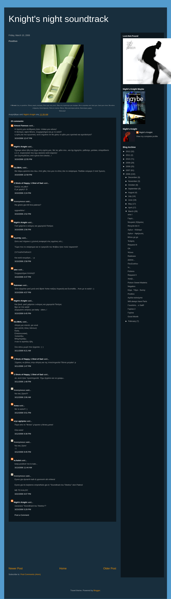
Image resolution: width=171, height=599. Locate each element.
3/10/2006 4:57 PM (23, 292)
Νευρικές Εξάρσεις (136, 222)
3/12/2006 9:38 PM (23, 434)
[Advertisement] (62, 544)
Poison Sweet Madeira (137, 282)
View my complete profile (147, 136)
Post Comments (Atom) (30, 574)
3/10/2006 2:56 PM (23, 229)
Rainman (18, 285)
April (130, 207)
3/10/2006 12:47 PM (23, 138)
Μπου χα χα (133, 237)
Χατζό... (131, 279)
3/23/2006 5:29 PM (23, 509)
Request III (132, 245)
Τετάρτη (131, 241)
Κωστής (17, 238)
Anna (16, 405)
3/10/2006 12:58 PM (23, 175)
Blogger (96, 590)
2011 (128, 155)
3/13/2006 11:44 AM (23, 467)
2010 (128, 159)
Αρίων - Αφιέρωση (135, 233)
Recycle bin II (133, 226)
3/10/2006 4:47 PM (23, 277)
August (131, 192)
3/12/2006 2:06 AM (23, 397)
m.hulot (17, 460)
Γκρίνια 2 (131, 309)
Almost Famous (21, 126)
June (130, 200)
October (132, 185)
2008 (128, 166)
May (130, 204)
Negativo (131, 286)
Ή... (129, 267)
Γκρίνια (131, 313)
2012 (128, 151)
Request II (132, 275)
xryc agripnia (20, 421)
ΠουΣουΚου (133, 264)
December (133, 177)
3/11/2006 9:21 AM (23, 351)
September (133, 189)
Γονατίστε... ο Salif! (136, 305)
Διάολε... (131, 260)
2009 (128, 163)
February (132, 321)
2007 (128, 170)
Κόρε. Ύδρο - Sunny (136, 290)
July (130, 196)
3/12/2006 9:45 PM (23, 452)
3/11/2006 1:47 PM (23, 366)
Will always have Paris (137, 301)
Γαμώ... (131, 218)
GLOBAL (18, 168)
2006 (128, 174)
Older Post (109, 568)
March (131, 211)
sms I (130, 214)
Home (63, 568)
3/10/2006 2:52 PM (23, 214)
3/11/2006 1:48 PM (23, 382)
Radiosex (132, 256)
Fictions (131, 271)
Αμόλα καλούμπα (135, 298)
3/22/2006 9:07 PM (23, 494)
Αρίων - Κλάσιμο (135, 230)
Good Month (133, 316)
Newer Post (16, 568)
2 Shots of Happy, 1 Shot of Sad (28, 183)
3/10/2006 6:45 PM (23, 313)
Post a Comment (22, 515)
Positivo (131, 294)
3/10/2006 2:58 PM (23, 261)
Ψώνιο (130, 252)
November (133, 181)
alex (16, 270)
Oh (129, 248)
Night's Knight (20, 147)
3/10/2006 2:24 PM (23, 193)
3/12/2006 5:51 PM (23, 413)
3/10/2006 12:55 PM (23, 159)
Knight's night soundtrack (59, 19)
